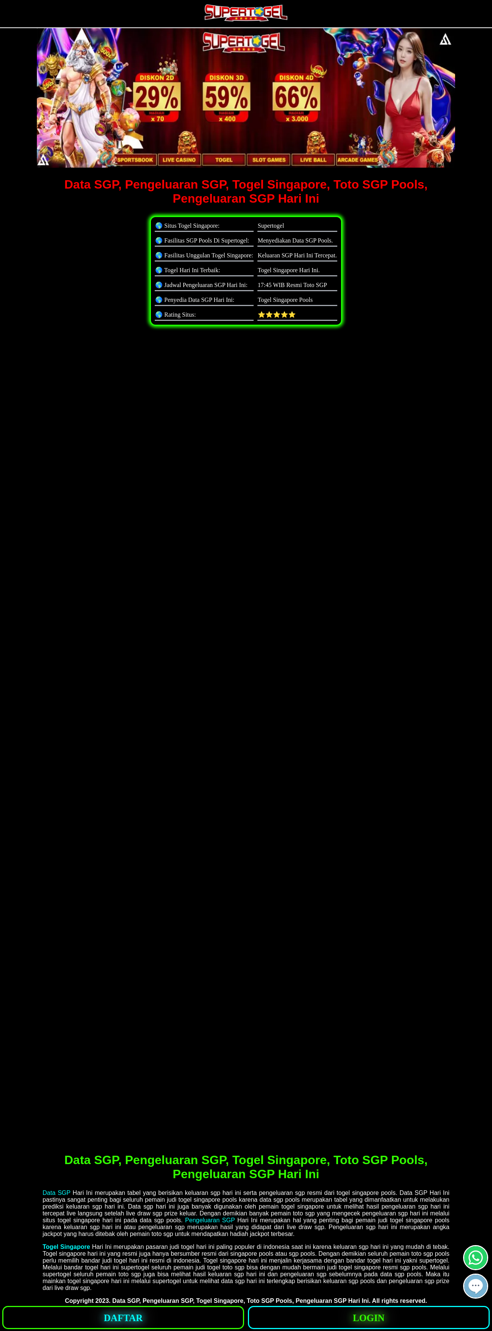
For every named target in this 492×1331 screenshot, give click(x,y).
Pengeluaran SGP (210, 1220)
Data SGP (56, 1193)
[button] (475, 1286)
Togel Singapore (66, 1247)
